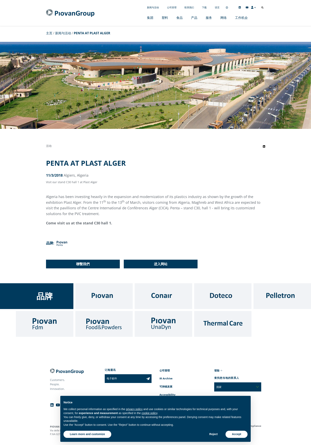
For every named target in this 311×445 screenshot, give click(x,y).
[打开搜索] (262, 7)
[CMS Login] (253, 7)
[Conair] (163, 296)
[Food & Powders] (104, 324)
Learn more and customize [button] (87, 434)
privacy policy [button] (134, 409)
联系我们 (189, 7)
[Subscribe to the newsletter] (148, 378)
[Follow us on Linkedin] (239, 7)
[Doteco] (223, 296)
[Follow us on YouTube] (247, 7)
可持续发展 (165, 386)
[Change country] (227, 7)
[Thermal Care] (223, 324)
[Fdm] (44, 324)
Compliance (254, 426)
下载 (204, 7)
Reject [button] (213, 434)
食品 (179, 17)
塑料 (165, 17)
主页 (49, 33)
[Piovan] (104, 296)
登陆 (216, 370)
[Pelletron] (282, 296)
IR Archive (166, 378)
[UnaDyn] (163, 324)
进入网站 (160, 264)
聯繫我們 (83, 264)
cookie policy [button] (149, 413)
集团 (150, 17)
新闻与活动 (153, 7)
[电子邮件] (125, 378)
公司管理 (172, 7)
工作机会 (241, 17)
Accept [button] (236, 434)
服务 (209, 17)
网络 (223, 17)
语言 (217, 7)
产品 (194, 17)
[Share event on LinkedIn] (264, 146)
